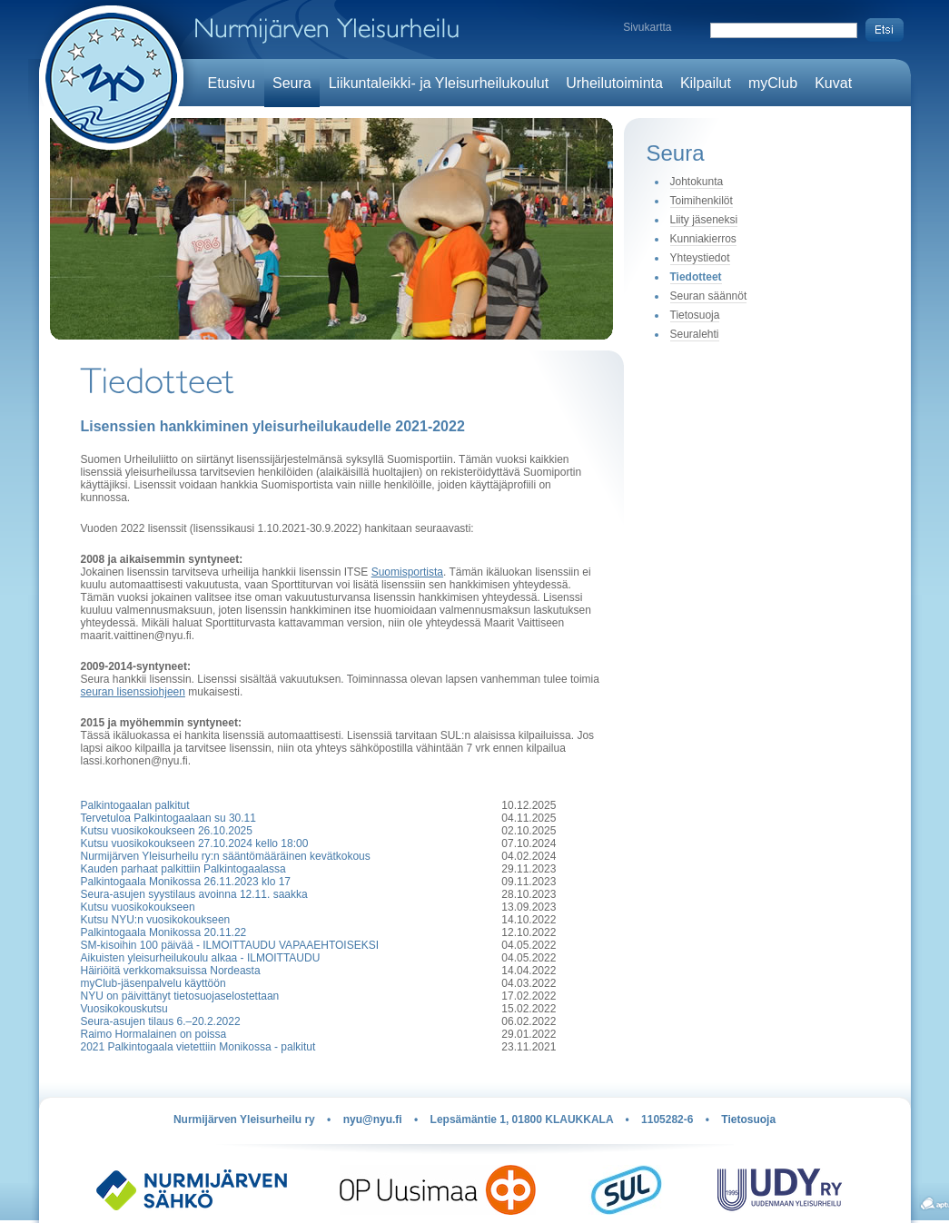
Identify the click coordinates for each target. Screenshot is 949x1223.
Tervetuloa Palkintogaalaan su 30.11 (168, 818)
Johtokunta (697, 181)
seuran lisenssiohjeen (133, 691)
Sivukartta (647, 27)
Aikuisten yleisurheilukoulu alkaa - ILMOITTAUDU (201, 958)
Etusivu (231, 83)
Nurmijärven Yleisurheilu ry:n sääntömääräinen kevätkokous (226, 856)
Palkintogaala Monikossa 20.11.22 (164, 932)
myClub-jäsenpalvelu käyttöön (153, 983)
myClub (772, 83)
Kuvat (833, 83)
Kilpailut (705, 83)
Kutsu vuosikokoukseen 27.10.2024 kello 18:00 (195, 843)
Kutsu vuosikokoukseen (138, 907)
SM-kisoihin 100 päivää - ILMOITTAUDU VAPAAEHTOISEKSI (230, 945)
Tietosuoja (695, 315)
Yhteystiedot (700, 258)
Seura (291, 83)
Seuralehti (694, 334)
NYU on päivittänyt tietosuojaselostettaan (180, 996)
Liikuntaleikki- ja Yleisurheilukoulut (439, 83)
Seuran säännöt (708, 296)
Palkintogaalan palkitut (135, 805)
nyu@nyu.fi (372, 1119)
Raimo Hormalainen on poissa (154, 1034)
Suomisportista (407, 572)
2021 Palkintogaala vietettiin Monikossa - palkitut (198, 1047)
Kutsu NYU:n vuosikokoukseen (156, 919)
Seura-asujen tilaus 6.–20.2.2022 (161, 1021)
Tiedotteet (696, 277)
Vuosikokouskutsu (124, 1008)
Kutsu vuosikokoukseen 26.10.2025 (166, 830)
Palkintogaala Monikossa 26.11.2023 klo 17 (186, 881)
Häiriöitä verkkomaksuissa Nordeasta (171, 970)
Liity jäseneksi (704, 219)
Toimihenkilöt (701, 200)
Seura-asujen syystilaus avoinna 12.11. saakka (194, 894)
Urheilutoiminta (614, 83)
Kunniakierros (703, 238)
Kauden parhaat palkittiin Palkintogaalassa (183, 869)
